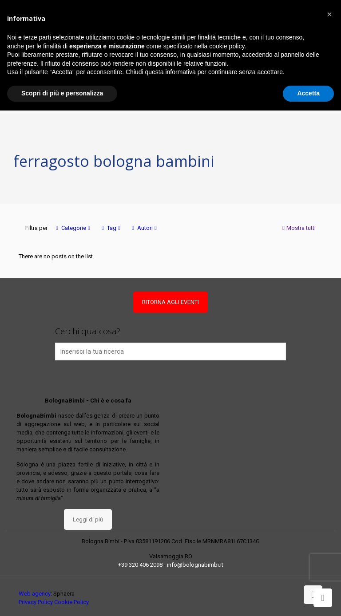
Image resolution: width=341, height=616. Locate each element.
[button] (329, 14)
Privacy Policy (36, 602)
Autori (144, 228)
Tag (111, 228)
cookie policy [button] (226, 46)
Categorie (73, 228)
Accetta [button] (308, 93)
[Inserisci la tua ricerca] (170, 351)
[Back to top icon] (313, 594)
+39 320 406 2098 (140, 564)
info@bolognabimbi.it (195, 564)
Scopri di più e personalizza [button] (62, 93)
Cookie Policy (71, 602)
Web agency (35, 593)
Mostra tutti (298, 228)
